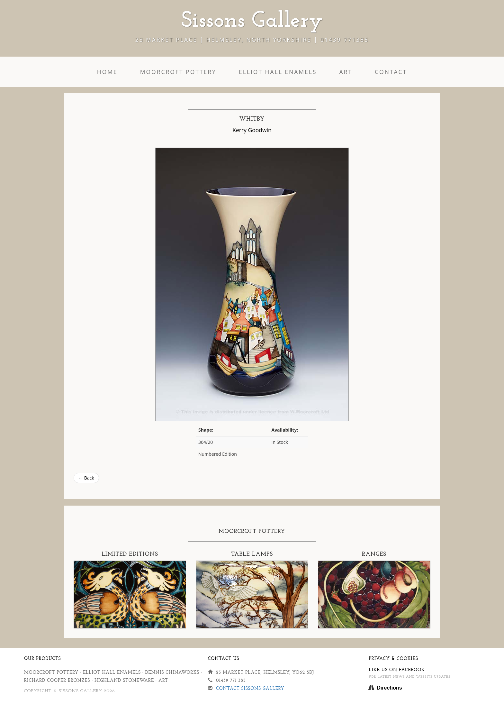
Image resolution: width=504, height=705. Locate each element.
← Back (86, 478)
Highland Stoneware (124, 680)
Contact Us (223, 658)
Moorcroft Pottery (178, 72)
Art (346, 72)
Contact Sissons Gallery (250, 688)
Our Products (42, 658)
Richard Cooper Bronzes (57, 680)
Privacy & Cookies (393, 658)
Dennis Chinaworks (172, 672)
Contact (391, 72)
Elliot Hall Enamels (278, 72)
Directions (389, 688)
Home (107, 72)
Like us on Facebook (397, 670)
